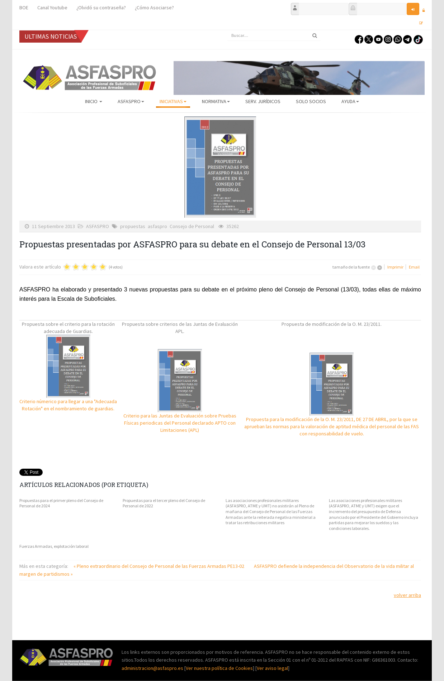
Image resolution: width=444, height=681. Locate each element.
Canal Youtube (52, 7)
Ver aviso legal (272, 668)
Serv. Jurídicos (262, 101)
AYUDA (350, 101)
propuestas (132, 226)
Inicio (93, 101)
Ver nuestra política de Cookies (219, 668)
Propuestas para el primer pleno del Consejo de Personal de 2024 (61, 503)
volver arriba (407, 595)
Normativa (216, 101)
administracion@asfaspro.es (153, 668)
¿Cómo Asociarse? (154, 7)
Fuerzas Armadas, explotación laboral (54, 546)
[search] (274, 35)
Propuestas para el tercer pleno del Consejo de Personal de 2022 (164, 503)
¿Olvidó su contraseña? (101, 7)
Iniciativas (173, 101)
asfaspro (157, 226)
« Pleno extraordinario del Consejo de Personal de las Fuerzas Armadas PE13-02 (159, 566)
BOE (23, 7)
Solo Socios (311, 101)
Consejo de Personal (192, 226)
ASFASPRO (131, 101)
